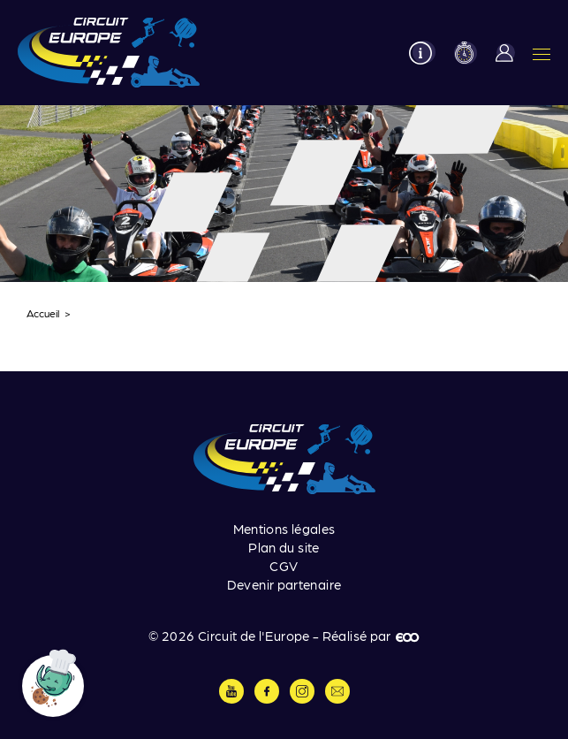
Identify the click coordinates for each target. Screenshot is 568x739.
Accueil (43, 313)
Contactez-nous (337, 691)
